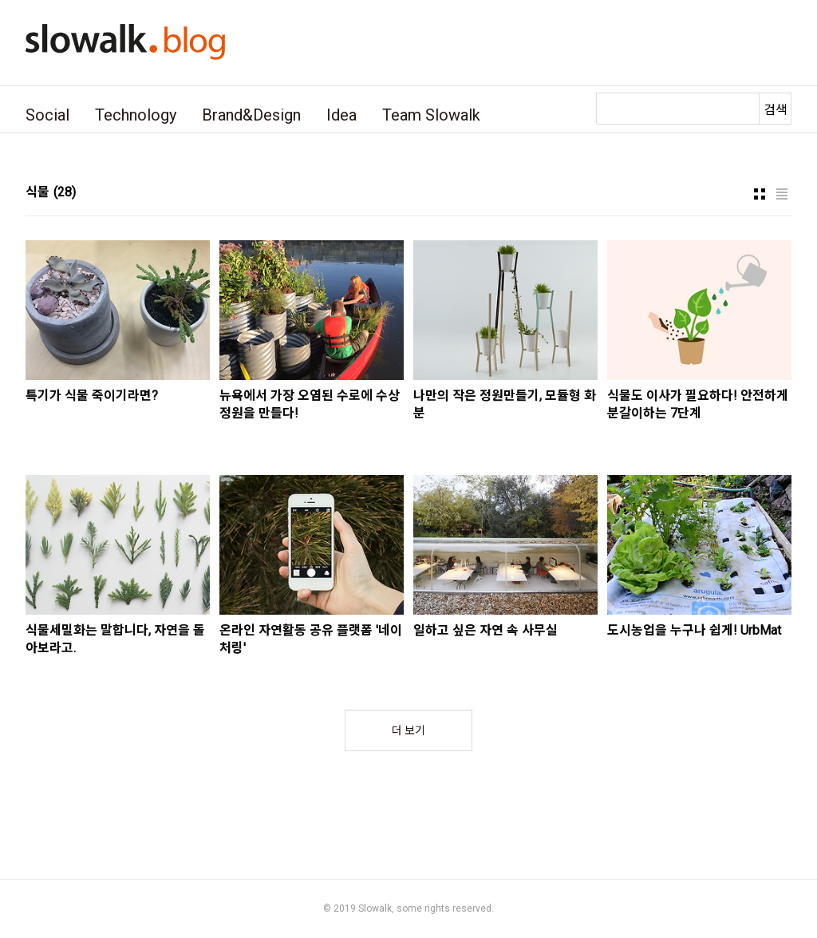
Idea (341, 115)
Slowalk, (376, 908)
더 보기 (408, 730)
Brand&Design (251, 115)
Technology (135, 115)
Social (47, 115)
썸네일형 (759, 194)
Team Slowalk (431, 115)
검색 (775, 109)
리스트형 (781, 194)
